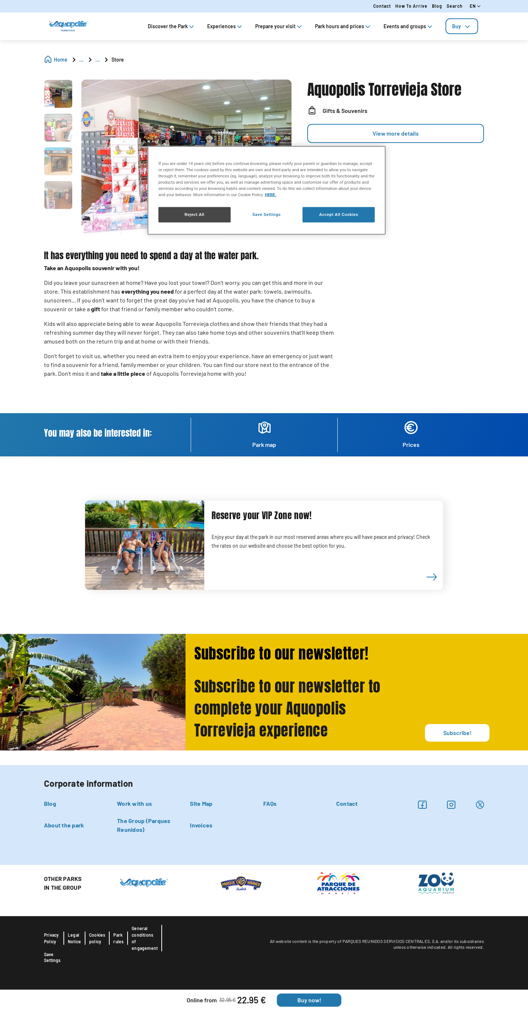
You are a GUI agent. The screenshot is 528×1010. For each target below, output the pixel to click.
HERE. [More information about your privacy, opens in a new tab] (270, 194)
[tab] (462, 26)
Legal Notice (74, 938)
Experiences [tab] (225, 26)
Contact (382, 5)
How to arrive (411, 5)
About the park (64, 825)
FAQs (270, 803)
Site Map (201, 803)
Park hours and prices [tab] (343, 26)
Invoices (201, 825)
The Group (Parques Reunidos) (143, 825)
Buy (462, 26)
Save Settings (52, 957)
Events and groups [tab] (409, 26)
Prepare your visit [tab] (279, 26)
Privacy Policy (51, 938)
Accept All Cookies (338, 214)
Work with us (134, 803)
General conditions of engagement (145, 938)
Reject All (194, 214)
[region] (266, 190)
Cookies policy (97, 938)
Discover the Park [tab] (171, 26)
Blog (437, 5)
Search (455, 5)
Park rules (118, 938)
